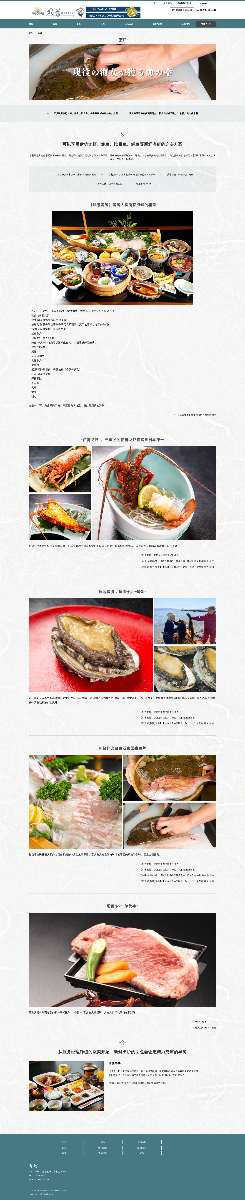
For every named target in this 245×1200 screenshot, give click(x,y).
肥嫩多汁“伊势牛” (142, 183)
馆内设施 (103, 1148)
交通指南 (103, 1153)
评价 (142, 1153)
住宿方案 (142, 1142)
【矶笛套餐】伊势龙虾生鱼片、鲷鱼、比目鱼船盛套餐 (166, 717)
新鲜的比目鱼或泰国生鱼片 (108, 183)
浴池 (103, 1142)
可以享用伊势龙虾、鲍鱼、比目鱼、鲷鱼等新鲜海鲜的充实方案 (82, 113)
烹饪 (64, 1148)
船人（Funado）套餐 (204, 1027)
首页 (64, 1142)
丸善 (33, 1166)
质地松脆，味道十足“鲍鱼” (177, 174)
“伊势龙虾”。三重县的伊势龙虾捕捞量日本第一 (128, 174)
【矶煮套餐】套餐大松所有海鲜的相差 (73, 174)
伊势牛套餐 (199, 1022)
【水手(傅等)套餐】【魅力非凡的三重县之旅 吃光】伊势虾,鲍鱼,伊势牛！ (176, 561)
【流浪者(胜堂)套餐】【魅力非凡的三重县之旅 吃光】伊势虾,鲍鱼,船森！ (176, 567)
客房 (64, 1153)
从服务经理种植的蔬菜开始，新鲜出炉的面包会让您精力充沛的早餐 (160, 113)
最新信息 (142, 1148)
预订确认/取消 (184, 3)
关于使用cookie (46, 1194)
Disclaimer (33, 1194)
